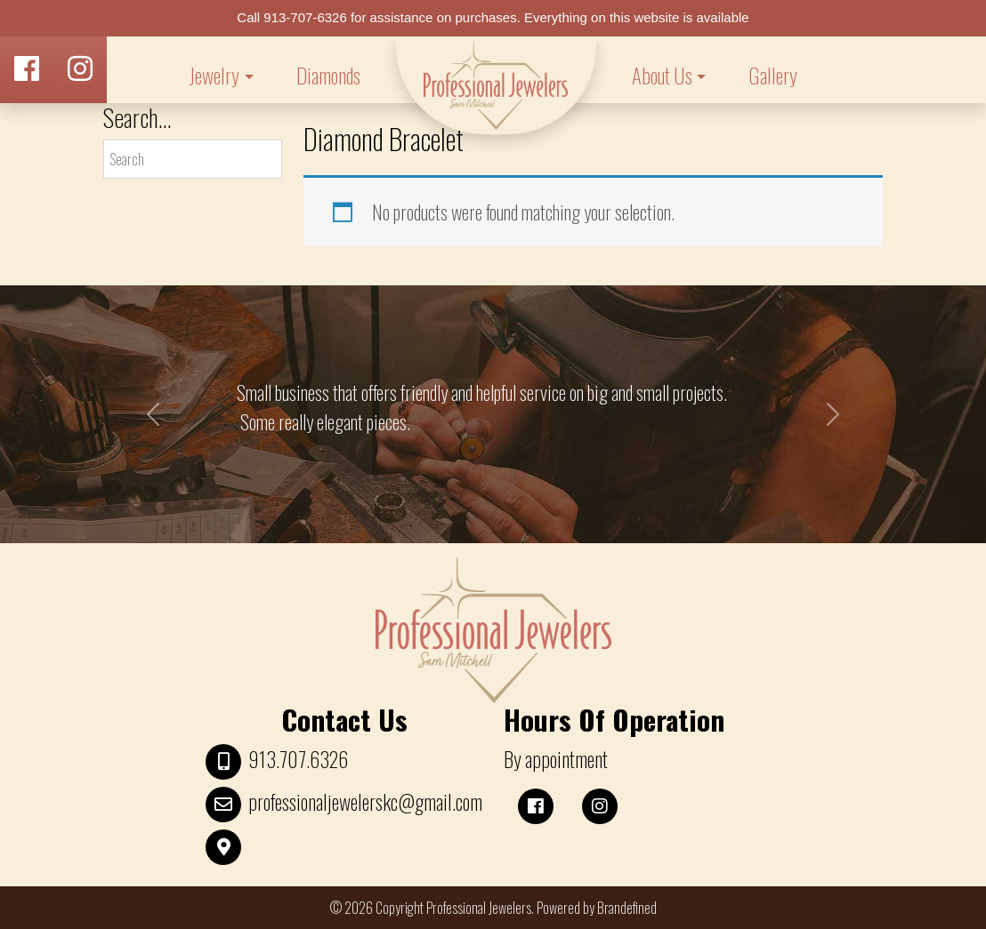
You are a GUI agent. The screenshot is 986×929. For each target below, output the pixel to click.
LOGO (496, 85)
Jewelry (214, 75)
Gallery (772, 75)
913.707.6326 (298, 759)
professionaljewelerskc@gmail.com (365, 802)
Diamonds (328, 75)
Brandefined (627, 907)
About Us (662, 75)
